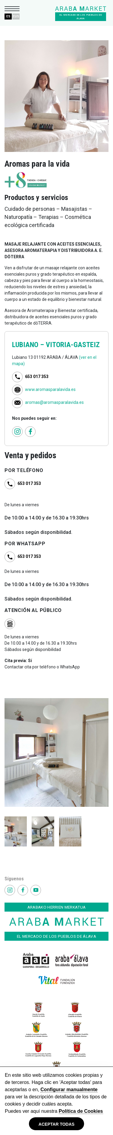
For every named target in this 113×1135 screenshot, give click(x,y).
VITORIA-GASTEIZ (73, 344)
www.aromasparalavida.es (50, 389)
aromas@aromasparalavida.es (54, 402)
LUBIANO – (29, 344)
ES (8, 16)
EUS (16, 16)
